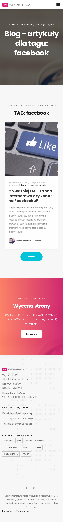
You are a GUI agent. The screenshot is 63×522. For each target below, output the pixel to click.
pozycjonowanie (35, 441)
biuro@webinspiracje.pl (21, 413)
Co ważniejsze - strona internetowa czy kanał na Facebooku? (30, 200)
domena (8, 441)
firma (52, 441)
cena (25, 447)
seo (19, 441)
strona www (11, 447)
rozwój (37, 447)
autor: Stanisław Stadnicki (28, 245)
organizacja (11, 454)
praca (26, 454)
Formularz (31, 334)
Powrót (31, 256)
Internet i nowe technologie (32, 190)
